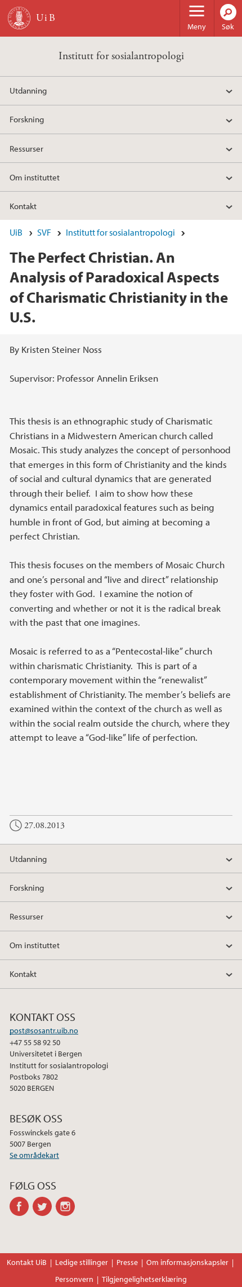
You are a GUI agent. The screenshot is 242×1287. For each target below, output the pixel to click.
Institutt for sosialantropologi (121, 56)
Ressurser (26, 148)
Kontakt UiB (27, 1262)
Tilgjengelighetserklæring (144, 1279)
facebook (21, 1206)
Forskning (27, 119)
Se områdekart (34, 1155)
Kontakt (23, 205)
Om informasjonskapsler (187, 1262)
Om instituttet (35, 177)
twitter (44, 1206)
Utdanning (28, 90)
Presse (127, 1262)
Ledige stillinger (81, 1262)
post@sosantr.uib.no (44, 1030)
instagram (67, 1206)
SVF (44, 232)
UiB (16, 232)
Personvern (74, 1279)
